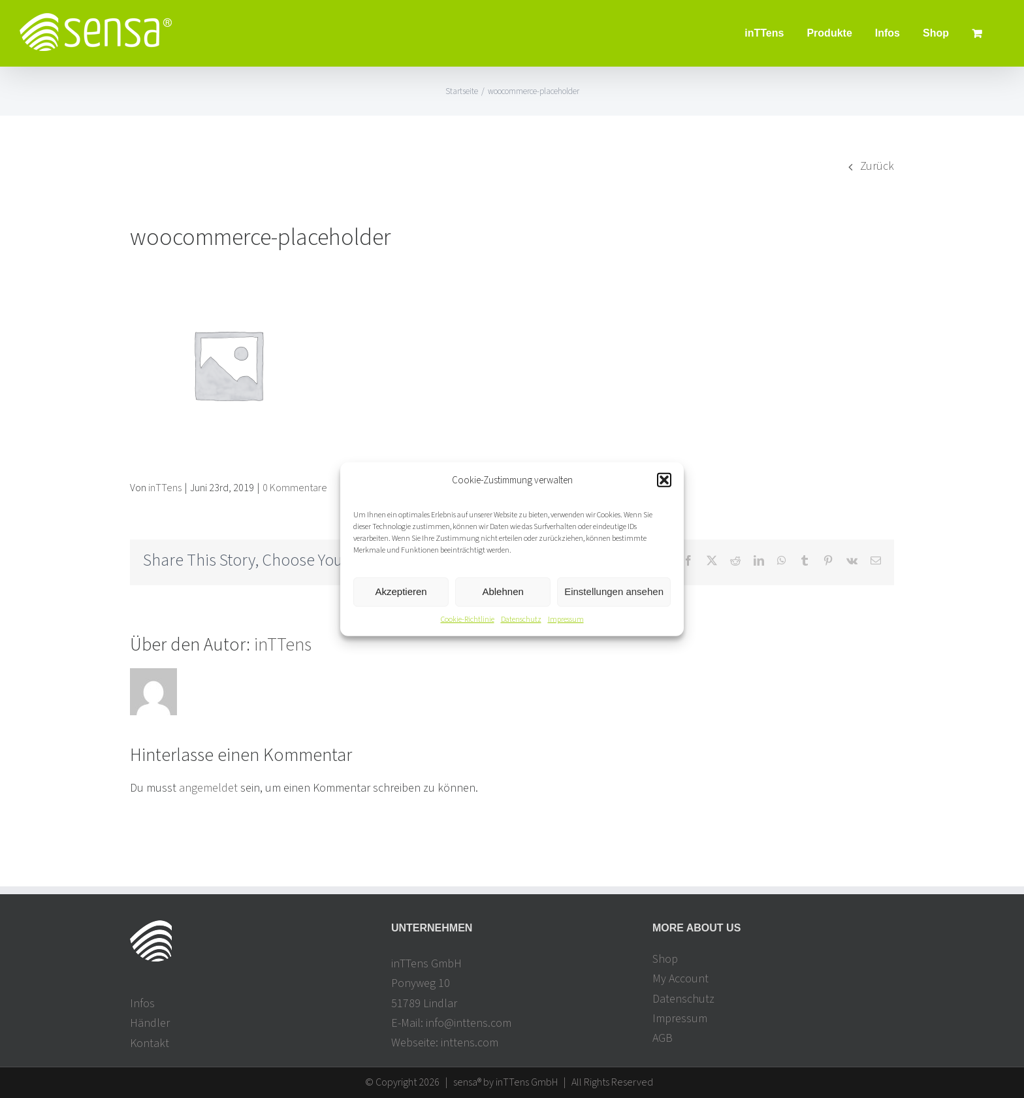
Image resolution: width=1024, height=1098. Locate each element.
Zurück (877, 166)
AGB (662, 1038)
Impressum (566, 619)
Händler (150, 1024)
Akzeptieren (400, 591)
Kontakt (149, 1043)
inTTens (165, 488)
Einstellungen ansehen (614, 591)
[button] (664, 480)
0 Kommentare (295, 488)
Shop (665, 959)
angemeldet (208, 788)
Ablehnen (502, 591)
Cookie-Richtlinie (467, 619)
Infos (142, 1003)
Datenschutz (521, 619)
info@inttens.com (468, 1023)
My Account (680, 979)
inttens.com (469, 1043)
